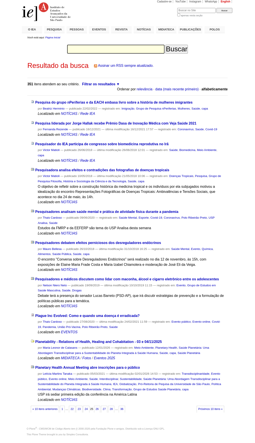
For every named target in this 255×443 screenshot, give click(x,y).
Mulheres (184, 108)
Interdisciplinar (108, 379)
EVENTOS (99, 29)
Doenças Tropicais (181, 176)
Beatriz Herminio (54, 108)
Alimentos (44, 254)
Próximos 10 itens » (210, 409)
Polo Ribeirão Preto (194, 217)
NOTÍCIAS (144, 29)
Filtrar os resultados (98, 84)
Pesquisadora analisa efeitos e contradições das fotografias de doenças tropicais (102, 170)
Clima (107, 389)
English (225, 1)
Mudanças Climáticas (66, 389)
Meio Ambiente (206, 150)
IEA (115, 384)
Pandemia (49, 327)
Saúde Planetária (188, 353)
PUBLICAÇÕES (190, 29)
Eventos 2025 (104, 358)
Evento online (201, 321)
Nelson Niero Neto (55, 285)
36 (121, 409)
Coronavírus (185, 129)
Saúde (195, 108)
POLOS (215, 29)
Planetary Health (166, 347)
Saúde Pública (61, 254)
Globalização (127, 384)
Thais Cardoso (52, 217)
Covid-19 (211, 129)
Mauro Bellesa (52, 249)
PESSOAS (77, 29)
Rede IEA (87, 113)
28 (111, 409)
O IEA (32, 29)
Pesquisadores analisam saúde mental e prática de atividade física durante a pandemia (106, 212)
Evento (195, 249)
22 (72, 409)
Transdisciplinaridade (195, 373)
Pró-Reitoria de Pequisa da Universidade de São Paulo (174, 384)
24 (86, 409)
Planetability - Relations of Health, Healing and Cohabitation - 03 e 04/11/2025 (98, 342)
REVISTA (121, 29)
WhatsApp (211, 1)
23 (79, 409)
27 (104, 409)
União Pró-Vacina (68, 327)
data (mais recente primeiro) (177, 89)
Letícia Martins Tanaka (57, 373)
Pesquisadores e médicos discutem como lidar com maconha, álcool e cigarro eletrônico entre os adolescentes (127, 279)
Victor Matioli (51, 150)
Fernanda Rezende (55, 129)
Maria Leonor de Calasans (60, 347)
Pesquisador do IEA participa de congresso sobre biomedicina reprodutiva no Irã (102, 144)
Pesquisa (201, 176)
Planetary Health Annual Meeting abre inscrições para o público (87, 367)
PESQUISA (54, 29)
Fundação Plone (105, 428)
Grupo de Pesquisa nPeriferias (156, 108)
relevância (145, 89)
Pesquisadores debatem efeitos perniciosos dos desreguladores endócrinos (98, 243)
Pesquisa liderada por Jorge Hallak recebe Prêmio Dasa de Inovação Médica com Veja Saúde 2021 (115, 123)
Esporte (144, 217)
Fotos (86, 358)
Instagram (195, 1)
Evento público (181, 321)
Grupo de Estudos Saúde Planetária (157, 389)
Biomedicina (187, 150)
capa (205, 108)
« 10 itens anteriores (44, 409)
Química (207, 249)
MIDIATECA (166, 29)
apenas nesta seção (191, 15)
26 (97, 409)
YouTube (180, 1)
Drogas (76, 290)
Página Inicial (52, 37)
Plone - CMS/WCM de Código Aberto (50, 428)
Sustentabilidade (131, 379)
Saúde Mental (128, 217)
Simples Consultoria (77, 434)
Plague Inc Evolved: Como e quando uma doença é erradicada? (87, 316)
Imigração (128, 108)
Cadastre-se (164, 1)
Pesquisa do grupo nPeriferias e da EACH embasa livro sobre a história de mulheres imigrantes (114, 102)
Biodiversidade (92, 389)
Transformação (122, 389)
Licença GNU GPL (154, 428)
